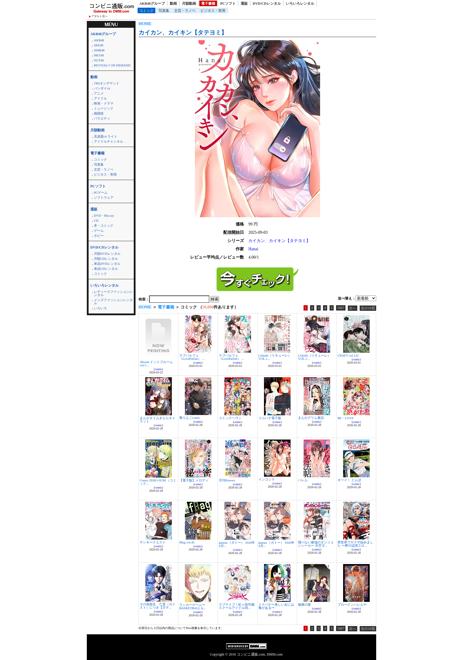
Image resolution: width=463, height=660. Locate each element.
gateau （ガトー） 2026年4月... (237, 544)
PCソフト (228, 3)
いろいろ (100, 308)
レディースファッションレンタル (113, 293)
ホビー (99, 235)
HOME (144, 24)
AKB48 (99, 40)
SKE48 (98, 45)
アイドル (100, 98)
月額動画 (189, 3)
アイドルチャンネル (108, 141)
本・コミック (103, 225)
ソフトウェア (103, 197)
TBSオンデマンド (106, 83)
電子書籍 (208, 3)
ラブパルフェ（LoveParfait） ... (191, 357)
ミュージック (103, 108)
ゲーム (99, 230)
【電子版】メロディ (193, 480)
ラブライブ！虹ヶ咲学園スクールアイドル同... (237, 606)
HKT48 (99, 55)
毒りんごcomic (189, 417)
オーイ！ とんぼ (349, 480)
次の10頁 (368, 308)
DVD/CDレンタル (267, 3)
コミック (146, 11)
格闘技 (99, 113)
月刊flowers (227, 480)
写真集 (164, 11)
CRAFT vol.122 (348, 355)
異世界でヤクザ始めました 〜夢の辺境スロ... (355, 543)
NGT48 (99, 60)
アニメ (99, 93)
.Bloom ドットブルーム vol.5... (156, 363)
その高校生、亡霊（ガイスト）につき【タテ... (157, 605)
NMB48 (99, 50)
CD (96, 220)
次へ (352, 308)
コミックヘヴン (230, 418)
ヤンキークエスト (153, 542)
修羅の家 (304, 604)
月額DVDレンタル (107, 253)
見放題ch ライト (105, 136)
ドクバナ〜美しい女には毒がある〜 (276, 606)
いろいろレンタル (300, 3)
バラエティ (102, 118)
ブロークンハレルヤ (352, 604)
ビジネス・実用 (212, 11)
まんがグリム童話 (311, 417)
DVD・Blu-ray (104, 215)
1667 (340, 308)
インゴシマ (266, 479)
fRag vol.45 (187, 542)
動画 (173, 3)
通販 (244, 3)
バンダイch (102, 88)
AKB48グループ (152, 3)
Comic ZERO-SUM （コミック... (158, 481)
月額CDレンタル (106, 258)
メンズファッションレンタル (113, 301)
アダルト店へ (99, 16)
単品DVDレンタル (107, 263)
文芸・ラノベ (184, 11)
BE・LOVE (345, 418)
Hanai (253, 249)
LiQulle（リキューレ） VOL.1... (274, 357)
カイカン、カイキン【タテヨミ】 (182, 32)
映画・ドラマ (103, 103)
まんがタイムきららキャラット (157, 419)
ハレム (303, 480)
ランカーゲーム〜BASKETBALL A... (192, 606)
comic (158, 369)
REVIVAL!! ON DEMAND (112, 65)
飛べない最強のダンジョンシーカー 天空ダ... (316, 543)
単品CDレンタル (106, 268)
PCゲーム (100, 192)
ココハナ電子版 (269, 418)
